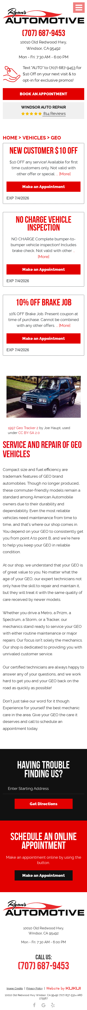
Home (10, 138)
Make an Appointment (43, 186)
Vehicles (34, 138)
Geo (56, 138)
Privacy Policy (34, 988)
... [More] (63, 174)
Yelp (53, 1005)
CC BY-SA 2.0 (29, 433)
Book (43, 94)
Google (43, 1005)
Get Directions (44, 803)
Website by (63, 989)
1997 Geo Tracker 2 (23, 428)
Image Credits (14, 988)
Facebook (34, 1005)
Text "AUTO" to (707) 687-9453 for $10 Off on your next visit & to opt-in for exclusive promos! (52, 74)
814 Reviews (54, 113)
